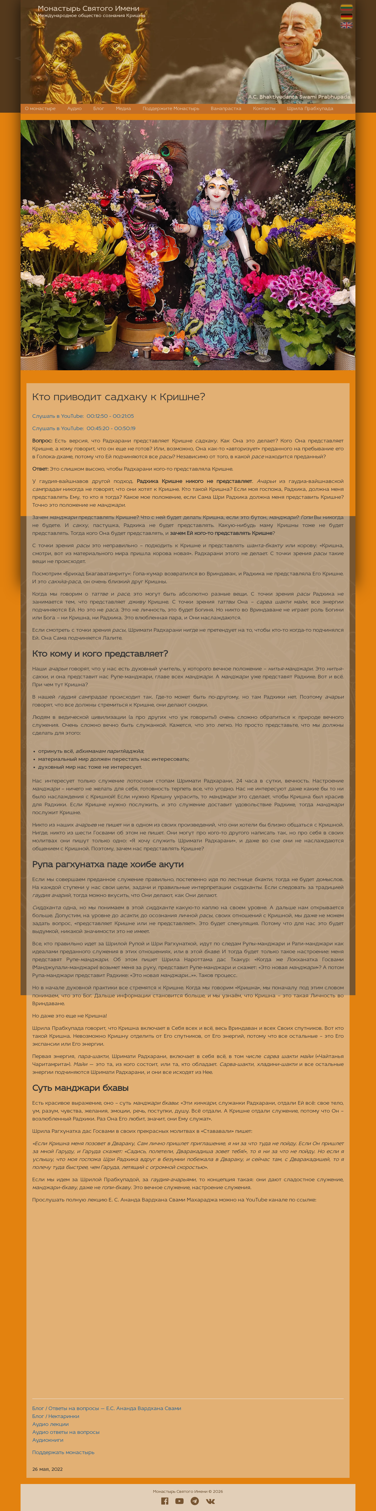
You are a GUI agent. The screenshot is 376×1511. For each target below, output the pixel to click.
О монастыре (40, 109)
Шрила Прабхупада (310, 109)
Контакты (264, 109)
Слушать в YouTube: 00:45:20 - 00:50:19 (83, 429)
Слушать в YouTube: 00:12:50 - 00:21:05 (83, 416)
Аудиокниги (47, 1440)
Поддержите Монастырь (171, 109)
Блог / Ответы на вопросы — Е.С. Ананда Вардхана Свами (106, 1409)
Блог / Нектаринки (55, 1416)
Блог (98, 109)
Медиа (123, 109)
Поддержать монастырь (63, 1453)
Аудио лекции (50, 1424)
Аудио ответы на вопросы (66, 1432)
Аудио (74, 109)
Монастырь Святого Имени (89, 9)
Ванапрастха (226, 109)
